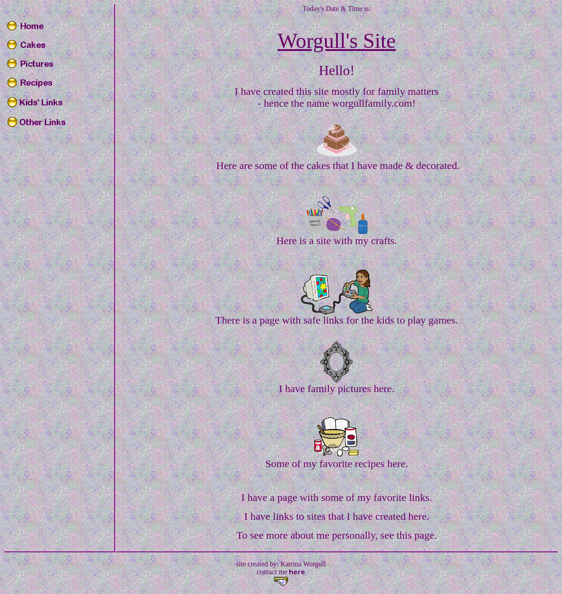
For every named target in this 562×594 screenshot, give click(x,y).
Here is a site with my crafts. (336, 240)
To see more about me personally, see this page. (336, 535)
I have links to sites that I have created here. (336, 516)
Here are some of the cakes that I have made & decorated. (338, 165)
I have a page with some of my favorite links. (336, 497)
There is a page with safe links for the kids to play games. (337, 320)
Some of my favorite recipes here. (336, 463)
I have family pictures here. (336, 388)
